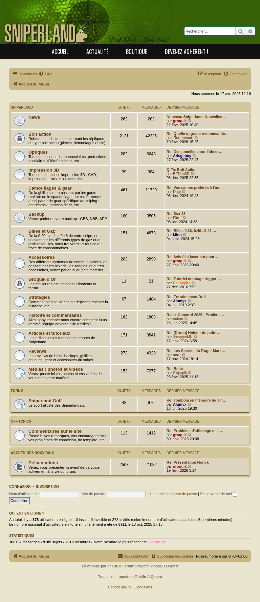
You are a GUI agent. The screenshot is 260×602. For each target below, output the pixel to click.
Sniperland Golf (45, 400)
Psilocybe (181, 283)
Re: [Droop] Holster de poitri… (193, 333)
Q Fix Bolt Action (182, 170)
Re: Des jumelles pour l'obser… (194, 152)
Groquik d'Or (42, 279)
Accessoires (41, 257)
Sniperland (22, 107)
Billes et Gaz (41, 231)
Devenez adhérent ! (186, 51)
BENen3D (181, 174)
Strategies (39, 297)
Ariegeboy (182, 156)
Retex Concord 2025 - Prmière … (195, 315)
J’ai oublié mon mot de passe (173, 494)
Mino (177, 235)
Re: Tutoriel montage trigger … (194, 279)
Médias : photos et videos (55, 369)
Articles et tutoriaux (49, 333)
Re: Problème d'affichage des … (195, 431)
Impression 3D (43, 170)
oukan (178, 319)
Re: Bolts (175, 369)
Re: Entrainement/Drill (186, 297)
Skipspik (180, 373)
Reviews (37, 351)
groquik (180, 121)
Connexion (20, 486)
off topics (21, 421)
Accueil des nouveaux (32, 453)
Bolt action (39, 134)
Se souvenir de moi (218, 494)
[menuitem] (45, 74)
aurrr (177, 355)
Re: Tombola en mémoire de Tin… (196, 400)
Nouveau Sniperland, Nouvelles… (196, 117)
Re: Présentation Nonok (188, 462)
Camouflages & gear (50, 188)
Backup (36, 214)
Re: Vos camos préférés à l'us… (195, 188)
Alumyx (180, 301)
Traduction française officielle (122, 577)
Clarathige (157, 542)
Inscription (47, 486)
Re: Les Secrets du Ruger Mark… (196, 351)
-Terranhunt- (183, 138)
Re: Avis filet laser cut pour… (192, 257)
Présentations (43, 462)
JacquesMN (183, 337)
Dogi (177, 192)
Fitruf (177, 218)
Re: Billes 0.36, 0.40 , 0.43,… (191, 231)
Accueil (60, 51)
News (34, 117)
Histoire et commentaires (55, 315)
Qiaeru (156, 577)
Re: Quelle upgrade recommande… (198, 134)
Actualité (97, 51)
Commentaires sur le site (55, 431)
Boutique (136, 51)
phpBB (112, 566)
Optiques (38, 152)
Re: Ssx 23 (176, 214)
